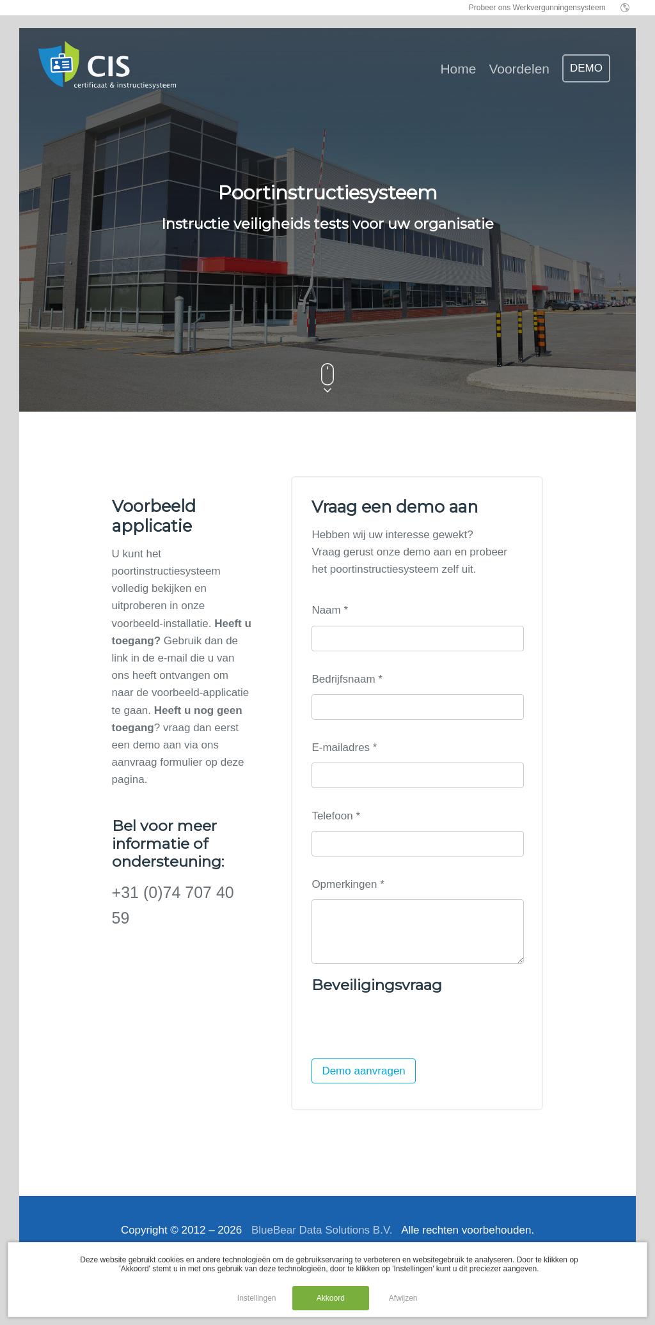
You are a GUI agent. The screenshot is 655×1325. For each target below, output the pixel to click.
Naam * (330, 610)
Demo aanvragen (363, 1084)
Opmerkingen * (348, 884)
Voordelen (519, 68)
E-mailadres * (344, 747)
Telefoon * (336, 816)
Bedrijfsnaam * (347, 679)
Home (458, 68)
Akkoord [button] (331, 1298)
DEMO (586, 68)
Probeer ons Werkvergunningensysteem (537, 8)
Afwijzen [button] (403, 1298)
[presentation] (409, 1040)
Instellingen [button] (256, 1298)
